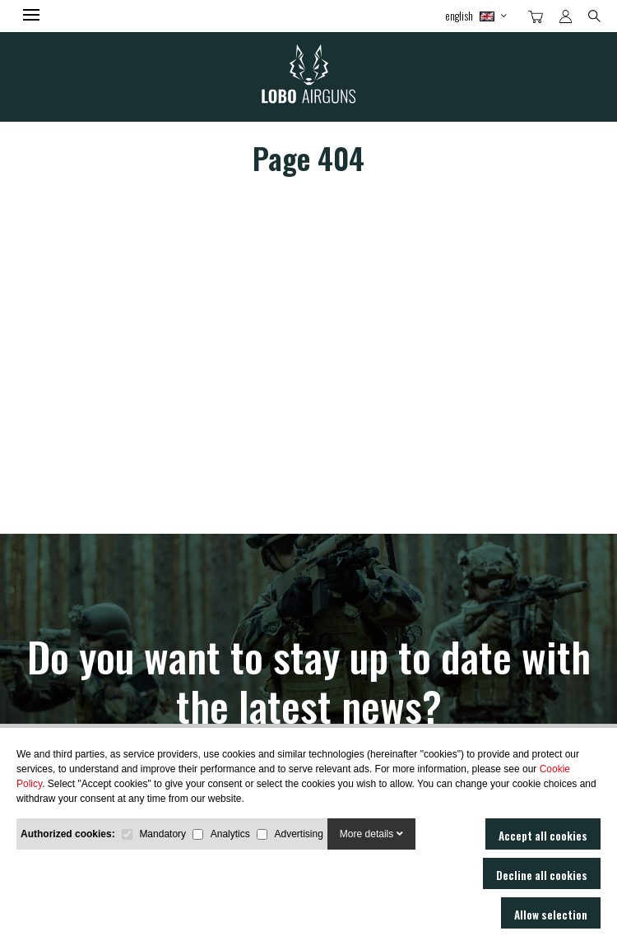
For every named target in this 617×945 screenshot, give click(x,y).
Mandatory (162, 834)
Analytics (230, 834)
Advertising (298, 834)
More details (371, 834)
